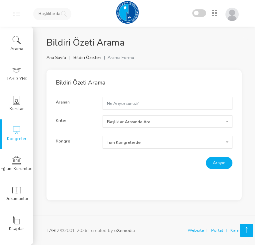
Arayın (219, 163)
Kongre (63, 141)
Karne (236, 230)
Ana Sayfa (56, 58)
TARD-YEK (17, 73)
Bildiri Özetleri (87, 58)
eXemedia (124, 230)
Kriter (61, 120)
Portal (217, 230)
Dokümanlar (17, 193)
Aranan (63, 102)
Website (196, 230)
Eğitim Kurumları (17, 163)
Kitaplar (16, 223)
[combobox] (168, 121)
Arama (16, 43)
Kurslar (17, 103)
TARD (52, 230)
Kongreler (17, 133)
